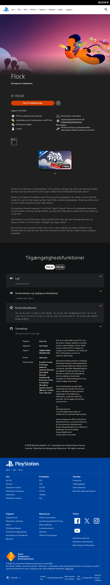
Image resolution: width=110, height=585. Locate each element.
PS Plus (33, 10)
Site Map (79, 577)
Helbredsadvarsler (63, 409)
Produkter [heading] (44, 476)
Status (8, 524)
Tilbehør (42, 10)
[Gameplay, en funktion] (55, 330)
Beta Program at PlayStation (84, 545)
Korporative (10, 494)
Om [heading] (7, 476)
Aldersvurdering (45, 524)
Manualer (9, 539)
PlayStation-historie (13, 498)
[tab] (50, 267)
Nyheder (52, 10)
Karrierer (9, 484)
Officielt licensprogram (48, 535)
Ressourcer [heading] (44, 514)
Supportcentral (11, 517)
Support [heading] (10, 514)
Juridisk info (43, 577)
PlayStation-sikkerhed (14, 521)
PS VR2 (42, 487)
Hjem (8, 470)
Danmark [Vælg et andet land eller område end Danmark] (13, 578)
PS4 (25, 10)
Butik (60, 10)
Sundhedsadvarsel (46, 528)
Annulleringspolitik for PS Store (51, 521)
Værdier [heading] (77, 476)
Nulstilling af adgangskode (16, 532)
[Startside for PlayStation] (6, 9)
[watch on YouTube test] (65, 166)
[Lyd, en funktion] (55, 280)
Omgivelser (77, 480)
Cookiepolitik (87, 577)
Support (69, 10)
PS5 (19, 10)
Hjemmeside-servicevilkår (69, 577)
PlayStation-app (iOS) (81, 538)
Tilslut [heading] (76, 514)
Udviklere (42, 532)
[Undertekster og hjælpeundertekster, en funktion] (55, 295)
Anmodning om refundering (17, 535)
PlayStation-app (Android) (83, 541)
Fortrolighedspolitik (55, 577)
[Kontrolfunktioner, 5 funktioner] (55, 313)
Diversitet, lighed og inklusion (84, 491)
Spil (12, 10)
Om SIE (8, 480)
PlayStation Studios (13, 487)
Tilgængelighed (79, 484)
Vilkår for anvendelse (47, 517)
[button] (71, 122)
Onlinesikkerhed (79, 487)
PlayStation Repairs (13, 528)
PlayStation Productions (15, 491)
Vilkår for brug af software (97, 577)
